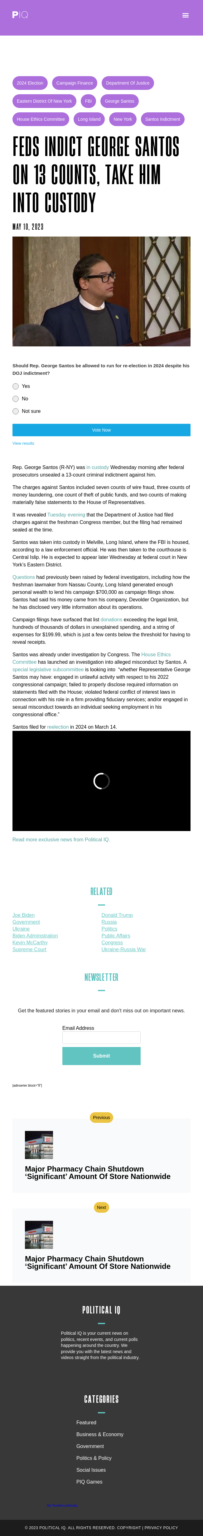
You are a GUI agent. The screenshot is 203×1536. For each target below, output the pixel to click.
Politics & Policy (95, 1458)
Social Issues (92, 1470)
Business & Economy (101, 1434)
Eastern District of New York (44, 101)
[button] (185, 15)
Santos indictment (162, 119)
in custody (97, 467)
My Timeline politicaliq (62, 1505)
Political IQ (101, 1310)
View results (23, 443)
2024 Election (30, 83)
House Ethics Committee (41, 119)
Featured (86, 1422)
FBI (88, 101)
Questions (23, 577)
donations (111, 619)
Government (90, 1446)
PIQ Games (89, 1482)
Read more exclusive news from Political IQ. (61, 839)
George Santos (119, 101)
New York (123, 119)
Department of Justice (127, 83)
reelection (58, 727)
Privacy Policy (161, 1528)
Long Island (89, 119)
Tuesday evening (65, 514)
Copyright (129, 1528)
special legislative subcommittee (48, 669)
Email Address (78, 1028)
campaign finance (74, 83)
